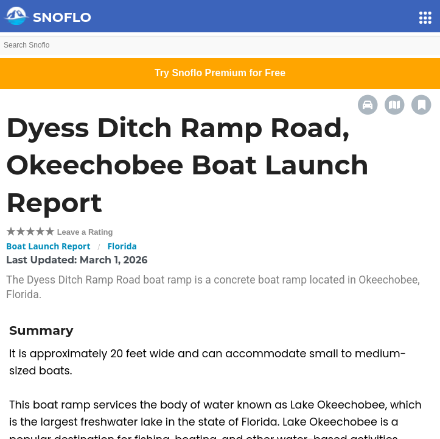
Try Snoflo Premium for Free (220, 73)
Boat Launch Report (48, 246)
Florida (122, 246)
